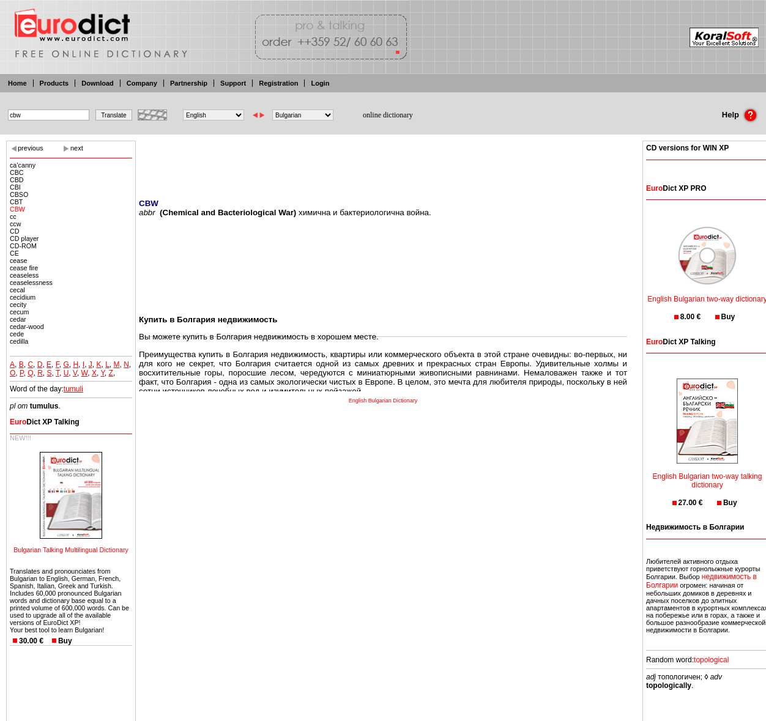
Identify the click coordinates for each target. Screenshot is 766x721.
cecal (17, 290)
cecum (19, 312)
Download (97, 83)
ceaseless (24, 275)
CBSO (19, 194)
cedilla (19, 341)
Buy (65, 641)
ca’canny (22, 165)
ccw (15, 223)
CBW (17, 209)
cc (13, 216)
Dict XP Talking (45, 422)
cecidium (22, 297)
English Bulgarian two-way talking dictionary (707, 473)
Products (54, 83)
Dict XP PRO (676, 188)
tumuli (73, 389)
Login (320, 83)
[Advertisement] (383, 162)
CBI (15, 187)
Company (142, 83)
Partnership (188, 83)
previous (30, 148)
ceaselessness (31, 282)
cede (17, 334)
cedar (18, 319)
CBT (16, 201)
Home (17, 83)
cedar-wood (27, 326)
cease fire (24, 268)
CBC (17, 172)
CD (14, 231)
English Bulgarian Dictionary (383, 400)
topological (711, 660)
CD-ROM (23, 246)
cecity (18, 304)
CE (14, 253)
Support (233, 83)
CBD (17, 179)
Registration (278, 83)
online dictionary (388, 115)
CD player (24, 238)
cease (18, 260)
